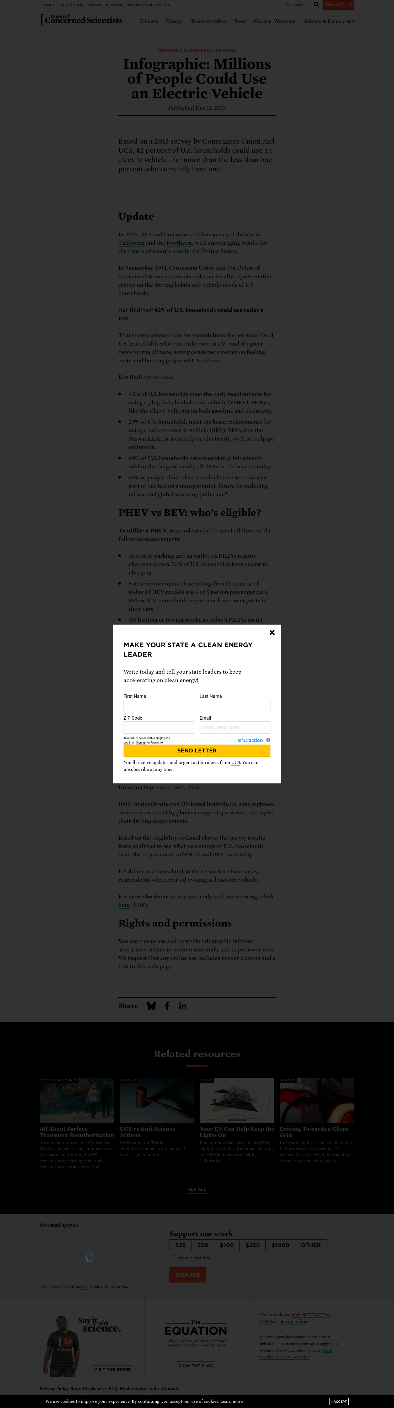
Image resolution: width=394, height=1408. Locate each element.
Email (235, 724)
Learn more (231, 1401)
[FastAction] (250, 740)
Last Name (235, 703)
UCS (235, 762)
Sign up (141, 742)
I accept (339, 1402)
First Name (159, 703)
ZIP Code (159, 724)
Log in (127, 742)
